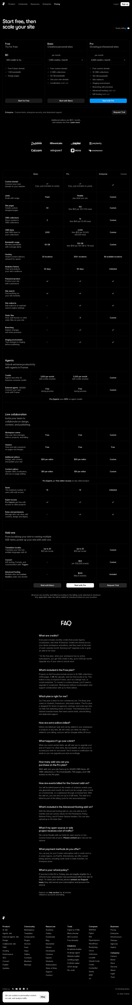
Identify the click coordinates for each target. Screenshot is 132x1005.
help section (54, 892)
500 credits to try (13, 60)
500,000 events (82, 563)
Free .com (39, 186)
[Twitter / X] (13, 989)
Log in (116, 4)
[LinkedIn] (24, 989)
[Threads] (27, 989)
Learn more (75, 122)
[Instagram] (20, 989)
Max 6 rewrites (80, 575)
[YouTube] (16, 989)
